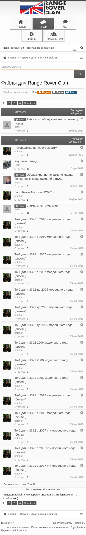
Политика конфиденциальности (50, 527)
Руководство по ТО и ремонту (35, 147)
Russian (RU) (8, 523)
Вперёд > (29, 103)
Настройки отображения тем (43, 489)
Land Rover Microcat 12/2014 (34, 192)
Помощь (80, 523)
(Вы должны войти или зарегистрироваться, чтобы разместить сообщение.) (40, 496)
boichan (18, 151)
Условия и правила (18, 527)
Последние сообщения (40, 47)
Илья (17, 182)
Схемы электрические (42, 205)
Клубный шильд (25, 161)
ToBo (17, 165)
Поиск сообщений (13, 47)
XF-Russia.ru (20, 531)
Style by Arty (78, 527)
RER (17, 127)
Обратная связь (62, 523)
